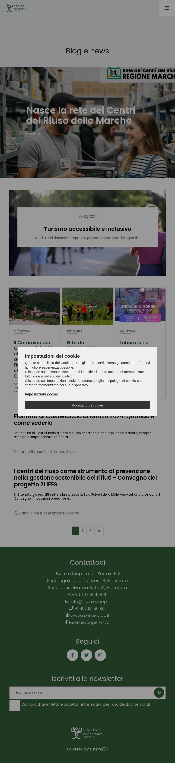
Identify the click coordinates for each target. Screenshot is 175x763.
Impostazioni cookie (41, 394)
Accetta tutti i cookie (87, 405)
